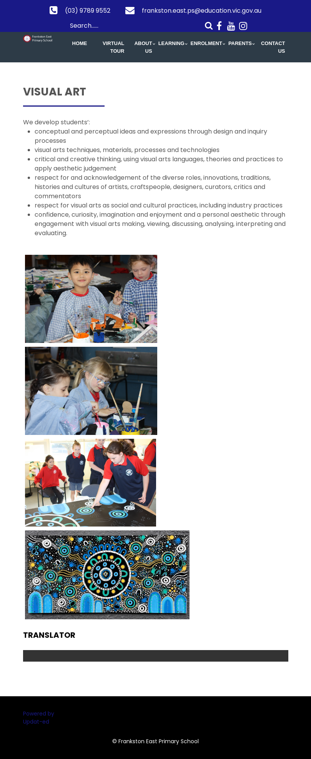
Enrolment (206, 43)
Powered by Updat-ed (38, 718)
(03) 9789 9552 (87, 10)
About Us (143, 47)
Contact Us (273, 47)
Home (79, 43)
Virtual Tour (113, 47)
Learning (171, 43)
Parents (240, 43)
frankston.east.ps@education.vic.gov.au (201, 10)
